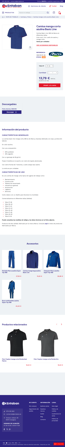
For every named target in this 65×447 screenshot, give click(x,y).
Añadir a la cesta (49, 85)
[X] (7, 429)
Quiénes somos (44, 406)
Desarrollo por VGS (45, 444)
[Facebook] (4, 429)
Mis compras (32, 406)
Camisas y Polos (25, 17)
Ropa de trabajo (12, 17)
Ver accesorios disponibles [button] (47, 45)
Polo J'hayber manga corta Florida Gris (46, 359)
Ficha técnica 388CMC (9, 109)
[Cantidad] (52, 72)
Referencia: (40, 52)
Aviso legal (55, 406)
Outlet (42, 413)
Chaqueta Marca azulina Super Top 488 (51, 271)
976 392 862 (5, 1)
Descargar (12, 112)
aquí (46, 223)
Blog (41, 416)
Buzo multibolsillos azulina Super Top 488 (10, 301)
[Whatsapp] (9, 429)
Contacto (43, 419)
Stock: (38, 57)
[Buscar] (47, 12)
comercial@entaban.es (17, 1)
